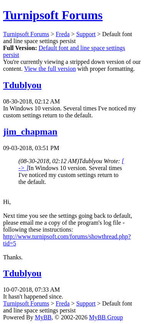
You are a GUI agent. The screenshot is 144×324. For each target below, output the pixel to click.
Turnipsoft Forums (53, 15)
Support (86, 34)
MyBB (43, 317)
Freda (63, 34)
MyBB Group (106, 317)
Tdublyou (22, 85)
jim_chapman (30, 132)
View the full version (50, 68)
